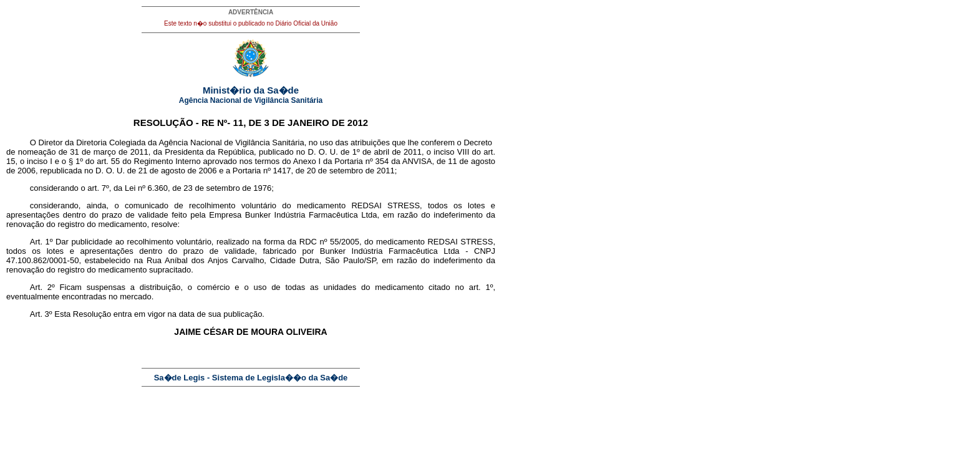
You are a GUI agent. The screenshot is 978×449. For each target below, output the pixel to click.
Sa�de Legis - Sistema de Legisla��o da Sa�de (251, 377)
